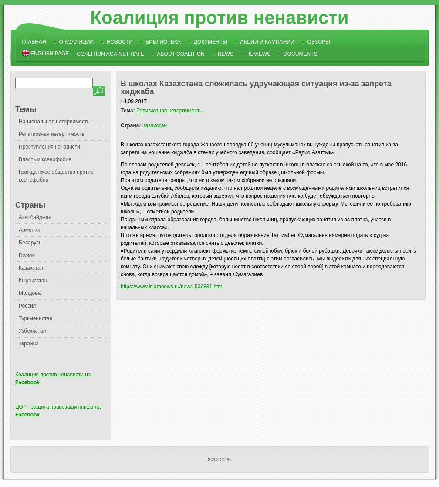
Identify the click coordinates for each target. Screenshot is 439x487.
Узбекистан (32, 331)
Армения (29, 230)
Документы (210, 42)
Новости (119, 42)
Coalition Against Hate (110, 54)
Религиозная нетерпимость (51, 134)
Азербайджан (35, 217)
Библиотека (163, 42)
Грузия (27, 255)
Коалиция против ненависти (219, 17)
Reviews (258, 54)
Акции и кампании (267, 42)
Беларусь (30, 243)
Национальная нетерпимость (54, 121)
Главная (34, 42)
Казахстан (31, 268)
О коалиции (76, 42)
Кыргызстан (33, 280)
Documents (300, 54)
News (225, 54)
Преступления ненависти (49, 147)
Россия (27, 306)
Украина (29, 344)
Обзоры (318, 42)
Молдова (30, 293)
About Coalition (181, 54)
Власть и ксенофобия (45, 159)
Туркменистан (35, 318)
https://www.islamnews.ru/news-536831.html (172, 287)
